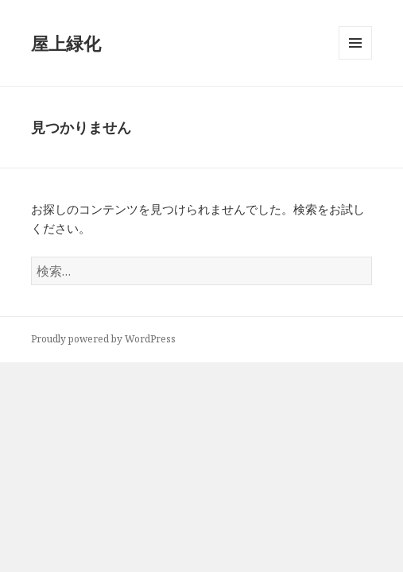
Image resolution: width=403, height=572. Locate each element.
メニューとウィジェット (355, 59)
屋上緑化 (66, 43)
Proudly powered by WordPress (103, 339)
